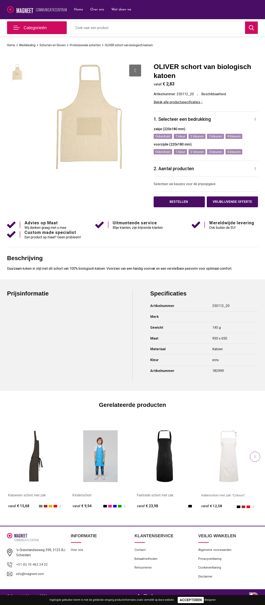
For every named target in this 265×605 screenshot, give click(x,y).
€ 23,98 (147, 507)
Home (78, 9)
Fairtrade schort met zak (155, 496)
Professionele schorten (87, 45)
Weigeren (210, 599)
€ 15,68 (18, 507)
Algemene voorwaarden (214, 551)
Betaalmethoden (146, 560)
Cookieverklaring (209, 569)
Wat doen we (121, 9)
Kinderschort (82, 496)
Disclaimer (205, 578)
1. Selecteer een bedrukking (182, 119)
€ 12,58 (211, 507)
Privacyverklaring (209, 560)
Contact (140, 551)
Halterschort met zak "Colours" (224, 496)
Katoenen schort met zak (27, 496)
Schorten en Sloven (53, 45)
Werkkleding (28, 45)
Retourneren (143, 569)
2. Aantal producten (174, 169)
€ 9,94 (82, 507)
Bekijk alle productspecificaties (178, 102)
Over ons (97, 9)
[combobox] (158, 28)
